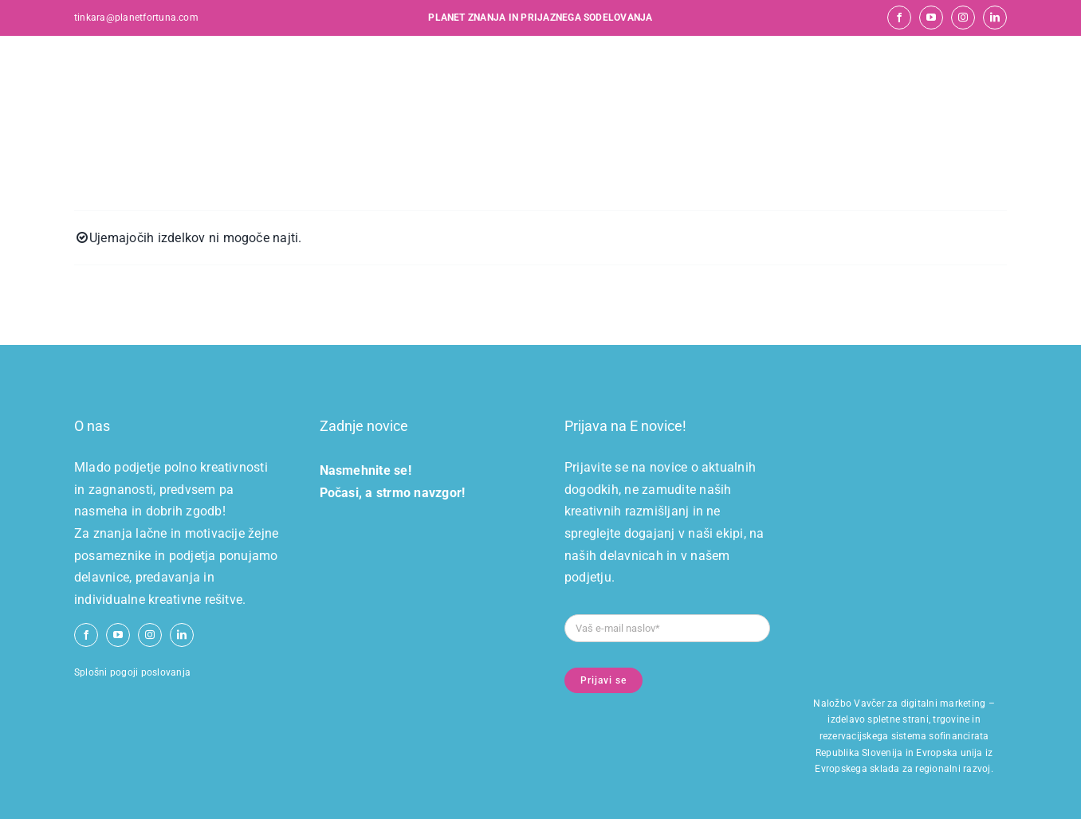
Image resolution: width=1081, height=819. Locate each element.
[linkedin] (995, 17)
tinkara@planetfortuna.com (136, 17)
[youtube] (931, 17)
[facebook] (899, 17)
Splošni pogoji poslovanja (132, 672)
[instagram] (963, 17)
